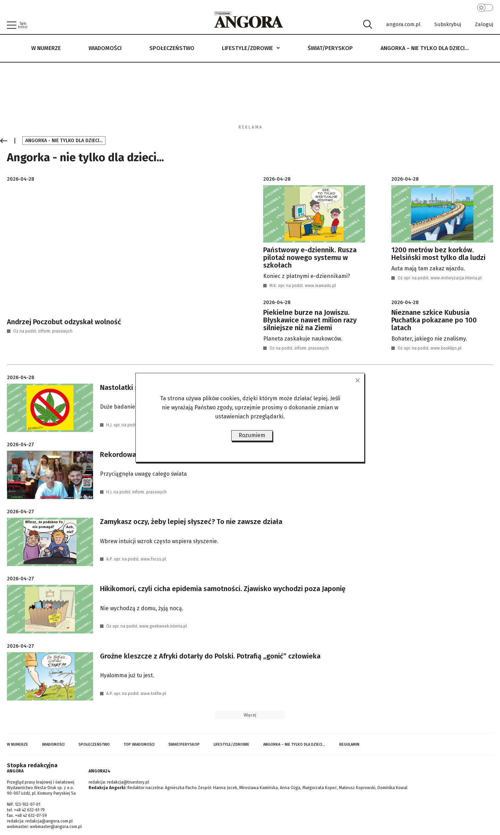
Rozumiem (252, 435)
